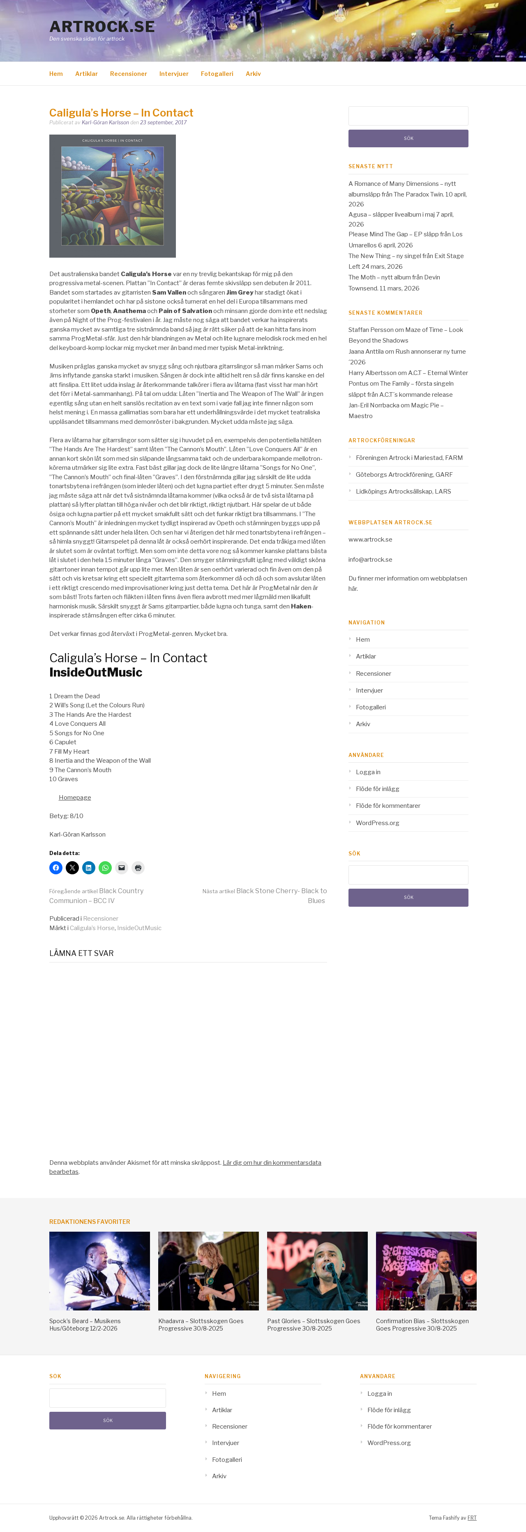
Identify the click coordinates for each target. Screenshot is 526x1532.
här (352, 588)
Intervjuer (174, 73)
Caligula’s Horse (92, 928)
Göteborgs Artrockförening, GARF (404, 474)
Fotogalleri (217, 73)
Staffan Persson (371, 330)
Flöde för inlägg (377, 789)
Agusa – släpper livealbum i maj (391, 214)
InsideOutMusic (139, 928)
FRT (472, 1518)
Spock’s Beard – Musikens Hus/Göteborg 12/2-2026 (85, 1324)
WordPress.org (377, 823)
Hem (56, 73)
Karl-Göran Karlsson (105, 122)
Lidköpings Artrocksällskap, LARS (403, 491)
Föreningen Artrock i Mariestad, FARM (409, 458)
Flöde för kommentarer (388, 805)
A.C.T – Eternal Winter (438, 373)
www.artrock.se (370, 539)
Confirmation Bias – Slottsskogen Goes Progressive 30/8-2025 (422, 1324)
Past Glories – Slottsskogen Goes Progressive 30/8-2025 (313, 1324)
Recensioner (128, 73)
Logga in (368, 772)
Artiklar (86, 73)
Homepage (75, 797)
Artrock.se (102, 27)
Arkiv (253, 73)
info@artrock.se (370, 559)
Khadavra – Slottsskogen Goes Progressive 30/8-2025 (201, 1324)
